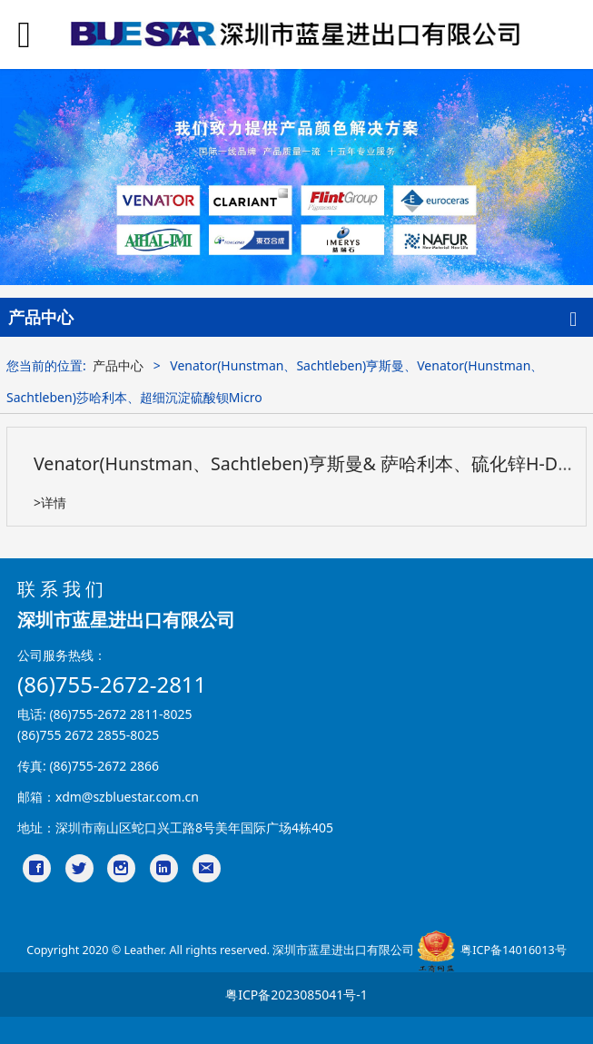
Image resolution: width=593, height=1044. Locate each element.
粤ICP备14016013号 (513, 951)
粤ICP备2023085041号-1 (296, 994)
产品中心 (118, 365)
